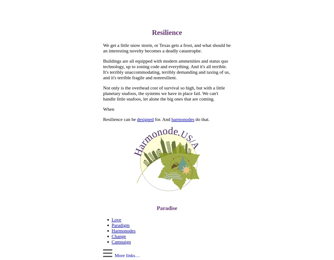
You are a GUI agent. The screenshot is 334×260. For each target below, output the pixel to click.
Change (119, 236)
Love (116, 219)
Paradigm (121, 225)
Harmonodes (123, 230)
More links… (121, 255)
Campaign (121, 241)
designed (145, 119)
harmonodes (182, 119)
